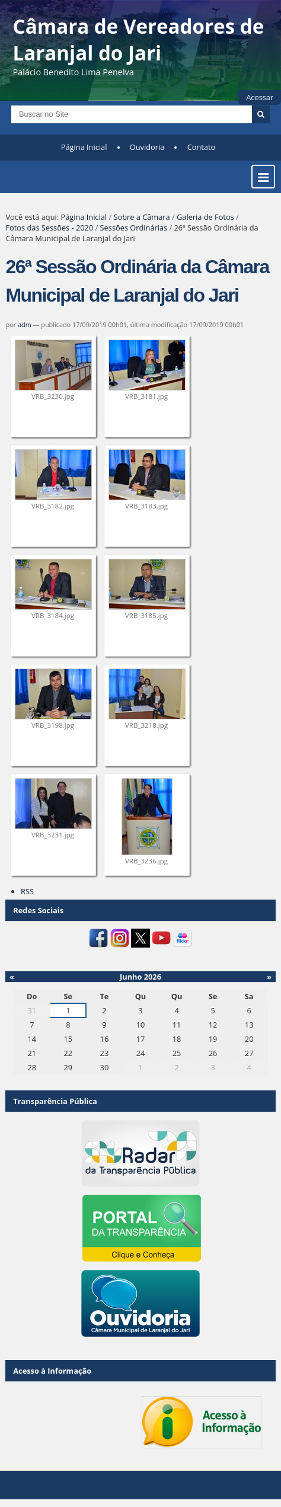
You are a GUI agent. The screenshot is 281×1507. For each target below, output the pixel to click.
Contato (201, 147)
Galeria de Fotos (205, 217)
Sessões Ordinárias (134, 227)
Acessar (259, 97)
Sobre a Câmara (141, 217)
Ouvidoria (147, 147)
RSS (27, 891)
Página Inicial (84, 147)
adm (24, 324)
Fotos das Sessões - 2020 (49, 227)
